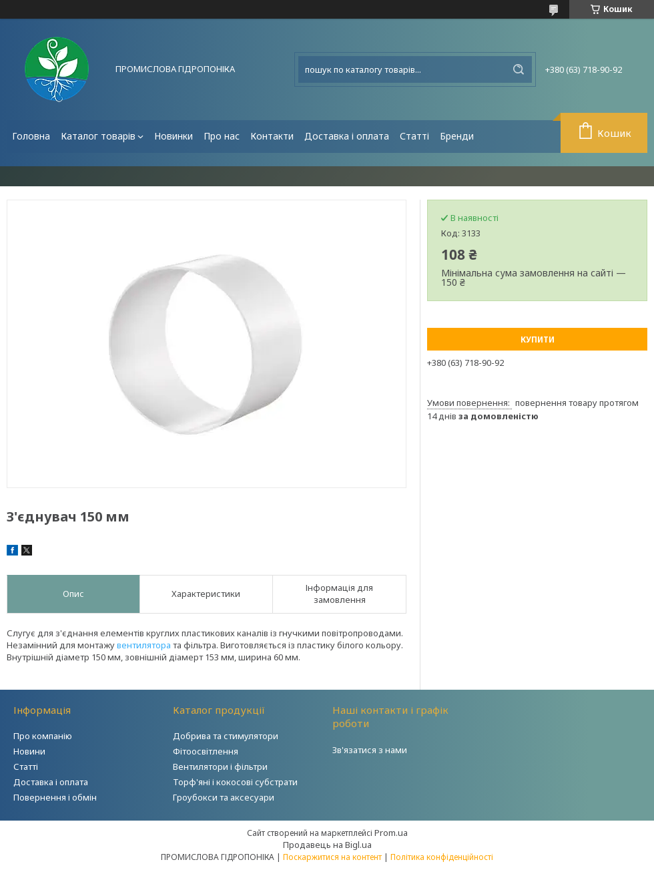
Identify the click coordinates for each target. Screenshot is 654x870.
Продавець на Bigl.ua (327, 845)
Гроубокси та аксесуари (223, 797)
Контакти (272, 136)
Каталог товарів (98, 136)
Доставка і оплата (346, 136)
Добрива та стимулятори (225, 736)
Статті (414, 136)
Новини (29, 751)
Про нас (222, 136)
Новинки (173, 136)
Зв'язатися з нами (369, 750)
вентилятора (144, 645)
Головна (31, 136)
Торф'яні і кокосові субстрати (235, 782)
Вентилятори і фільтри (220, 766)
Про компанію (42, 736)
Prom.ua (391, 833)
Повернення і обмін (55, 797)
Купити (538, 339)
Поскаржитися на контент (332, 857)
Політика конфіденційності (441, 857)
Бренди (457, 136)
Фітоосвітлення (205, 751)
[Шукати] (518, 69)
